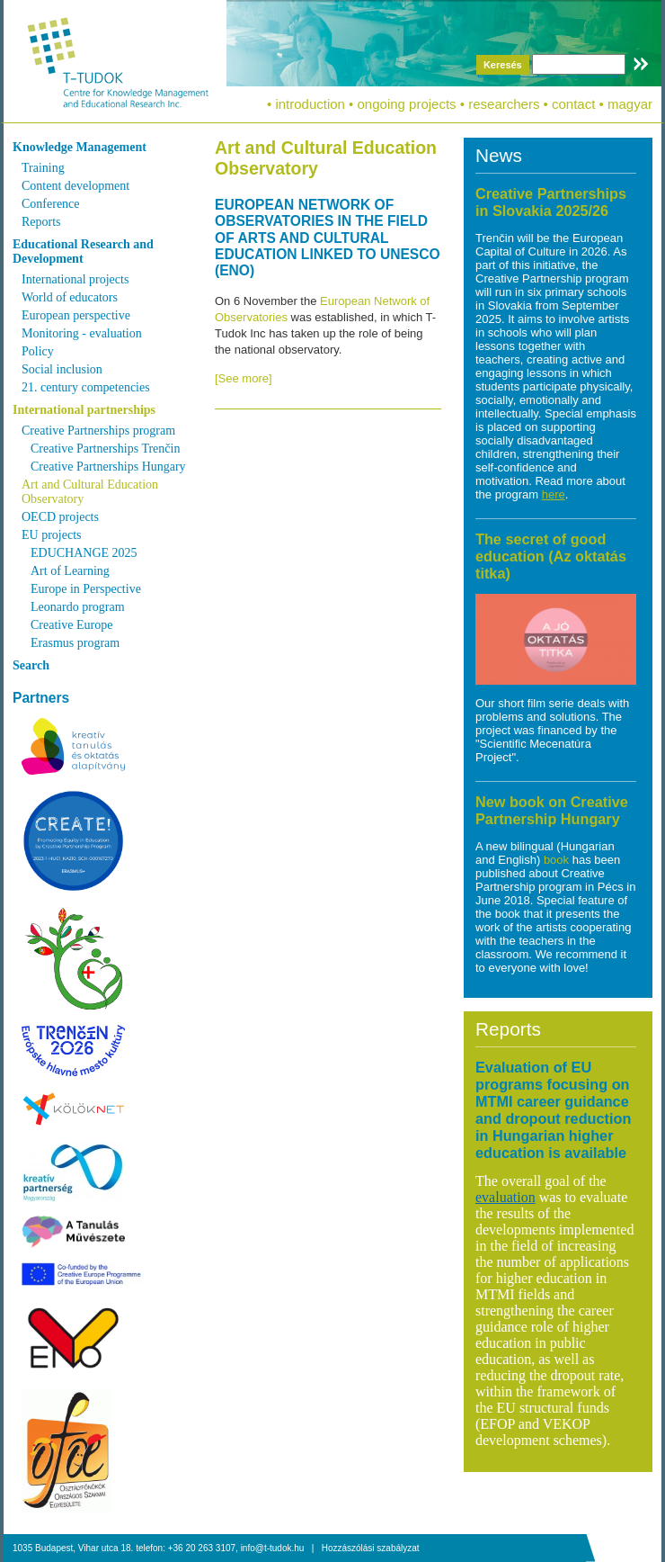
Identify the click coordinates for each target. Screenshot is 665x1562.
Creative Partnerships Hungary (108, 466)
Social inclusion (62, 369)
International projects (75, 279)
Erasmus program (75, 643)
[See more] (243, 378)
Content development (75, 186)
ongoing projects (407, 104)
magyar (629, 104)
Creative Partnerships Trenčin (105, 448)
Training (43, 168)
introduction (310, 104)
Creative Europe (71, 625)
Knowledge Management (79, 147)
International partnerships (84, 410)
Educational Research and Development (83, 251)
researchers (503, 104)
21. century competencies (86, 387)
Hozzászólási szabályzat (371, 1548)
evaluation (505, 1197)
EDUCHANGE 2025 (84, 553)
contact (573, 104)
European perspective (76, 315)
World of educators (70, 297)
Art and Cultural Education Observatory (90, 492)
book (558, 859)
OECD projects (60, 517)
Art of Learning (70, 571)
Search (31, 665)
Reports (41, 222)
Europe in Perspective (86, 589)
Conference (51, 204)
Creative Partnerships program (98, 430)
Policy (38, 351)
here (553, 494)
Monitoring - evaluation (82, 333)
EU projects (51, 535)
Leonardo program (78, 607)
